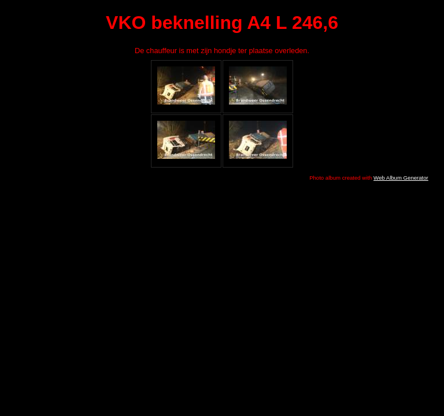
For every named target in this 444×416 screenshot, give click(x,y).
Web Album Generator (400, 177)
